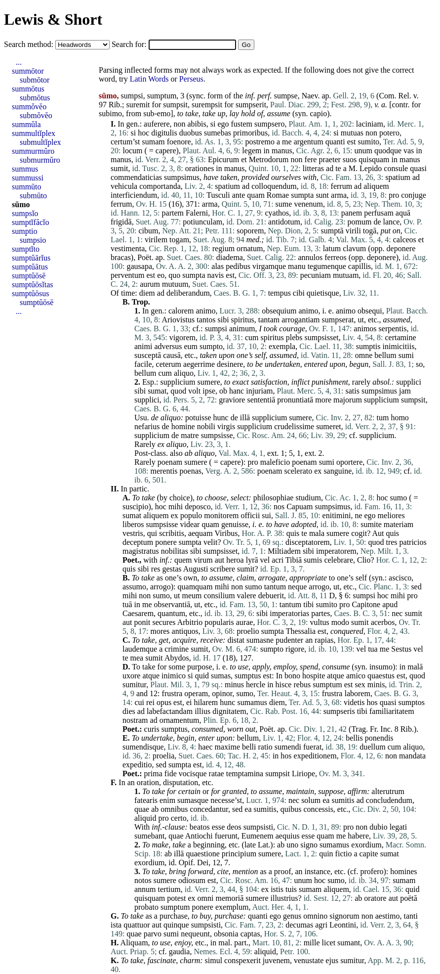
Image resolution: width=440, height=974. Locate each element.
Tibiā (293, 560)
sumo (398, 497)
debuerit (271, 595)
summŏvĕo (29, 106)
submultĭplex (40, 142)
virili (353, 230)
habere (358, 836)
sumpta (302, 195)
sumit (119, 168)
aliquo (184, 373)
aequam (200, 533)
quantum (171, 613)
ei (189, 702)
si (213, 124)
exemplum (232, 907)
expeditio (137, 764)
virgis (226, 426)
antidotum (284, 222)
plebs (294, 337)
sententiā (261, 400)
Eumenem (257, 836)
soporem (250, 230)
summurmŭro (33, 151)
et (244, 159)
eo (160, 275)
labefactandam (170, 711)
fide (170, 773)
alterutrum (387, 791)
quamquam (195, 586)
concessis (318, 809)
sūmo (21, 204)
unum (363, 150)
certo (179, 818)
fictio (343, 853)
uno (292, 845)
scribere (222, 569)
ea (325, 800)
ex (161, 444)
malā (415, 667)
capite (368, 853)
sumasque (192, 800)
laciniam (369, 124)
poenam (170, 462)
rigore (294, 649)
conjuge (413, 195)
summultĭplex (33, 133)
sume (284, 204)
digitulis (164, 133)
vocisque (193, 773)
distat (235, 640)
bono (292, 675)
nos (279, 506)
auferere (156, 124)
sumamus (252, 702)
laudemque (139, 649)
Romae (278, 195)
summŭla (26, 124)
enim (167, 800)
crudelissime (294, 426)
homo (399, 417)
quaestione (202, 853)
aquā (403, 213)
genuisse (234, 524)
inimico (173, 675)
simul (214, 960)
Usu (140, 417)
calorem (181, 311)
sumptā (332, 230)
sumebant (149, 836)
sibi (223, 319)
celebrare (338, 560)
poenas (190, 471)
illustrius (284, 898)
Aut (378, 533)
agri (321, 925)
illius (202, 711)
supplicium (177, 382)
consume (336, 667)
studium (308, 497)
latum (332, 248)
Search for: (130, 44)
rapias (324, 640)
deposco (197, 506)
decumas (299, 925)
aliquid (145, 818)
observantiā (172, 604)
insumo (381, 667)
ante (238, 195)
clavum (354, 248)
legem (251, 150)
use (243, 667)
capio (318, 113)
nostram (135, 720)
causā (172, 355)
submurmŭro (40, 160)
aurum (150, 284)
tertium (169, 889)
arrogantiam (300, 319)
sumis (313, 560)
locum (132, 150)
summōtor (28, 71)
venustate (308, 960)
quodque (387, 150)
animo (205, 311)
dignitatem (229, 711)
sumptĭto (26, 249)
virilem (156, 239)
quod (178, 391)
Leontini (342, 925)
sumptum (327, 684)
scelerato (298, 471)
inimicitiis (398, 346)
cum (252, 337)
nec (397, 613)
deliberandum (188, 293)
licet (329, 942)
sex (360, 684)
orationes (199, 168)
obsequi (370, 311)
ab (189, 453)
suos (350, 159)
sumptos (412, 702)
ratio (265, 747)
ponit (142, 622)
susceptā (147, 355)
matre (190, 435)
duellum (372, 747)
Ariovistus (178, 319)
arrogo (160, 586)
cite (223, 871)
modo (340, 622)
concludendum (389, 800)
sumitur (134, 684)
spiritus (242, 319)
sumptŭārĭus (31, 258)
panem (351, 213)
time (128, 293)
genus (292, 916)
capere (166, 150)
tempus (279, 293)
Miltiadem (284, 551)
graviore (232, 400)
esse (218, 827)
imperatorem (336, 551)
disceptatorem (307, 542)
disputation (180, 782)
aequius (288, 836)
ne (358, 515)
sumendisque (143, 747)
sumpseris (339, 711)
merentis (163, 471)
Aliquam (134, 942)
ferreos (335, 257)
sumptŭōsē (28, 275)
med (253, 239)
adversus (168, 346)
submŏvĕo (36, 115)
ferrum (342, 186)
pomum (360, 222)
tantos (206, 319)
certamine (400, 337)
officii (250, 515)
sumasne (260, 640)
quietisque (323, 293)
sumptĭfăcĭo (30, 222)
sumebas (217, 133)
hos (372, 702)
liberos (133, 524)
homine (183, 426)
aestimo (387, 916)
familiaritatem (391, 711)
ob (223, 391)
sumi (406, 355)
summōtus (28, 89)
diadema (229, 257)
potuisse (198, 417)
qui (152, 533)
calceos (404, 239)
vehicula (124, 186)
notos (143, 880)
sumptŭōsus (30, 293)
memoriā (229, 898)
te (338, 168)
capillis (359, 266)
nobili (206, 426)
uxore (131, 675)
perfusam (379, 213)
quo (174, 275)
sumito (369, 141)
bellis (354, 738)
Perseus (191, 79)
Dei (202, 862)
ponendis (379, 738)
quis (293, 533)
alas (217, 266)
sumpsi (216, 328)
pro (394, 195)
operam (196, 693)
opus (164, 702)
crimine (176, 649)
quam (256, 195)
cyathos (277, 213)
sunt (322, 195)
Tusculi (218, 195)
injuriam (259, 391)
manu (297, 266)
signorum (344, 916)
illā (245, 417)
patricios (413, 542)
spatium (397, 177)
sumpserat (338, 319)
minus (234, 684)
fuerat (312, 747)
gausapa (139, 266)
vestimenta (128, 248)
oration (148, 782)
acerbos (383, 622)
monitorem (221, 515)
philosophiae (273, 497)
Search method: (29, 44)
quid (202, 675)
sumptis (368, 346)
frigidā (121, 222)
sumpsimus (182, 177)
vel (265, 560)
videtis (354, 702)
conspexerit (242, 960)
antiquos (185, 631)
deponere (401, 248)
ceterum (169, 364)
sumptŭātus (30, 267)
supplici (408, 382)
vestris (132, 533)
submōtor (34, 80)
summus (25, 169)
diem (147, 293)
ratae (216, 773)
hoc (143, 133)
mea (137, 658)
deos (234, 827)
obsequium (279, 311)
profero (371, 871)
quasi (418, 168)
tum (382, 417)
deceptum (137, 542)
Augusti (195, 569)
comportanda (160, 186)
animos (365, 328)
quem (183, 560)
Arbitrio (190, 622)
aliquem (376, 186)
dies (128, 711)
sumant (348, 942)
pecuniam (315, 275)
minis (376, 684)
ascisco (400, 578)
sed (416, 586)
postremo (260, 141)
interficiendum (134, 195)
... (19, 62)
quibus (291, 809)
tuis (291, 889)
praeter (329, 159)
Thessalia (301, 631)
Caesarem (138, 613)
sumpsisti (258, 827)
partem (173, 213)
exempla (282, 346)
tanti (410, 916)
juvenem (276, 960)
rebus (302, 684)
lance (391, 222)
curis (152, 729)
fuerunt (226, 836)
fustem (242, 124)
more (323, 400)
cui (139, 702)
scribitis (171, 533)
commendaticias (136, 177)
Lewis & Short (53, 19)
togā (370, 230)
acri (277, 560)
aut (220, 560)
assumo (134, 586)
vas (408, 150)
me (287, 141)
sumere (209, 382)
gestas (171, 569)
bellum (385, 355)
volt (194, 391)
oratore (375, 898)
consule (396, 168)
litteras (313, 168)
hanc (236, 391)
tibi (308, 604)
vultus (319, 622)
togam (179, 239)
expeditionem (315, 756)
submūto (33, 195)
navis (215, 275)
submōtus (35, 97)
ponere (166, 542)
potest (176, 898)
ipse (208, 391)
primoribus (250, 133)
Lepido (371, 168)
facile (143, 364)
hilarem (206, 702)
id (171, 862)
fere (311, 159)
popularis (219, 622)
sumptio (25, 231)
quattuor (136, 925)
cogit (359, 533)
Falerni (197, 213)
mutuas (352, 133)
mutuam (346, 275)
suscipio (135, 506)
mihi (175, 506)
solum (310, 800)
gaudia (179, 951)
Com (386, 95)
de (377, 222)
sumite (371, 524)
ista (116, 925)
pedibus (238, 266)
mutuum (175, 284)
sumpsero (269, 124)
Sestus (401, 649)
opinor (222, 693)
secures (163, 622)
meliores (391, 515)
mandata (412, 756)
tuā (127, 604)
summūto (26, 186)
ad (329, 168)
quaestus (381, 675)
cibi (299, 293)
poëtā (408, 898)
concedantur (209, 809)
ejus (331, 960)
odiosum (191, 880)
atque (151, 675)
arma (339, 195)
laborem (357, 693)
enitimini (336, 515)
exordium (366, 845)
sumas (221, 675)
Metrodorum (269, 159)
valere (246, 595)
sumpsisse (217, 435)
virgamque (269, 266)
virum (203, 560)
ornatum (250, 248)
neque (297, 586)
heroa (235, 560)
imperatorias (289, 613)
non (180, 124)
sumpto (211, 346)
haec (205, 747)
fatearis (146, 800)
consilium (219, 595)
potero (389, 133)
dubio (378, 827)
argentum (308, 141)
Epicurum (223, 159)
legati (398, 827)
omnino (315, 916)
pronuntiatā (295, 400)
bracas (121, 257)
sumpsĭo (25, 213)
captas (250, 934)
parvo (152, 934)
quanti (335, 141)
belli (249, 747)
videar (190, 524)
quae (141, 809)
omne (364, 355)
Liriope (303, 773)
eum (191, 346)
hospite (313, 675)
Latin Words (149, 79)
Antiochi (199, 836)
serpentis (393, 328)
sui (266, 515)
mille (312, 942)
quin (326, 853)
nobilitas (174, 551)
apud (390, 604)
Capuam (299, 506)
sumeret (328, 426)
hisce (284, 684)
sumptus (248, 675)
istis (277, 889)
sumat (157, 391)
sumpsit (175, 104)
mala (316, 533)
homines (403, 871)
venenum (308, 204)
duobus (190, 133)
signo (309, 845)
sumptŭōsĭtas (32, 284)
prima (153, 773)
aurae (244, 622)
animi (143, 346)
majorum (347, 400)
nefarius (147, 426)
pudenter (289, 640)
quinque (176, 925)
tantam (269, 319)
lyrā (252, 560)
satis (353, 391)
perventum (127, 275)
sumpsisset (321, 337)
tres (391, 542)
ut (360, 319)
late (250, 845)
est (351, 141)
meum (191, 595)
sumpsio (33, 240)
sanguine (337, 471)
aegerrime (199, 364)
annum (145, 889)
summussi (27, 178)
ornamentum (180, 720)
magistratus (140, 551)
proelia (163, 756)
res (155, 569)
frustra (172, 693)
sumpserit (251, 104)
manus (282, 150)
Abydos (176, 658)
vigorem (182, 337)
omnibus (174, 809)
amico (355, 675)
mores (159, 631)
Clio (364, 560)
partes (320, 613)
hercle (255, 684)
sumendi (288, 747)
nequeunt (195, 934)
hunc (221, 417)
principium (239, 853)
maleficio (275, 462)
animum (242, 328)
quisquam (374, 159)
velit (210, 542)
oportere (349, 462)
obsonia (226, 934)
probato (146, 907)
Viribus (226, 533)
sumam (153, 141)
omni (206, 898)
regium (223, 248)
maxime (227, 747)
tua (373, 649)
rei (150, 702)
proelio (248, 631)
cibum (148, 230)
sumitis (342, 800)
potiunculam (202, 222)
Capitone (366, 604)
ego (223, 124)
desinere (230, 364)
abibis (197, 124)
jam (405, 391)
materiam (398, 524)
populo (191, 515)
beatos (200, 827)
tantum (275, 586)
